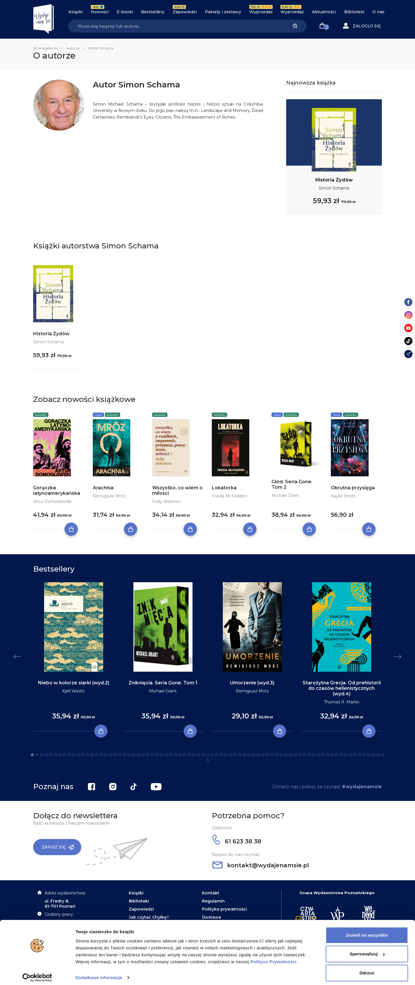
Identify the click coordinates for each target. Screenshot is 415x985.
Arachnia (103, 487)
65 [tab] (327, 754)
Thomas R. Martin (341, 702)
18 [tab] (110, 754)
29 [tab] (161, 754)
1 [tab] (32, 754)
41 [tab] (216, 754)
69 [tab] (345, 754)
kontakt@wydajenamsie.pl (260, 865)
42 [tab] (221, 754)
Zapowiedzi (185, 11)
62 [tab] (313, 754)
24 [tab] (138, 754)
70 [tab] (350, 754)
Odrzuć (366, 969)
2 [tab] (36, 754)
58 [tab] (295, 754)
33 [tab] (179, 754)
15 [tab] (96, 754)
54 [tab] (276, 754)
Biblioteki (354, 11)
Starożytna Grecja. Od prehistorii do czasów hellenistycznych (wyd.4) (342, 688)
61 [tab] (309, 754)
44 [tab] (230, 754)
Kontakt (210, 893)
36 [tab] (193, 754)
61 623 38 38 (236, 841)
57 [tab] (290, 754)
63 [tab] (318, 754)
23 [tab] (133, 754)
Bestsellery (153, 11)
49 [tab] (253, 754)
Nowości (100, 11)
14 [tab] (92, 754)
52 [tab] (267, 754)
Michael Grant (285, 495)
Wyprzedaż (261, 11)
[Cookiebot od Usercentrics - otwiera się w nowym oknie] (37, 973)
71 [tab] (355, 754)
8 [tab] (64, 754)
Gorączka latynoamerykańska (56, 490)
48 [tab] (249, 754)
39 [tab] (207, 754)
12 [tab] (83, 754)
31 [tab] (170, 754)
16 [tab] (101, 754)
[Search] (176, 26)
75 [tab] (373, 754)
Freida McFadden (229, 496)
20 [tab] (119, 754)
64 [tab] (322, 754)
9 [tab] (69, 754)
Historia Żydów (334, 180)
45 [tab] (235, 754)
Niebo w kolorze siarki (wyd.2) (73, 683)
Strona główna (45, 48)
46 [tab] (239, 754)
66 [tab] (332, 754)
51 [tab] (262, 754)
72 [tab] (359, 754)
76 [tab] (378, 754)
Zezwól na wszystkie (367, 931)
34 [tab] (184, 754)
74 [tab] (368, 754)
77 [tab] (382, 754)
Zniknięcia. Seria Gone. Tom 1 (163, 683)
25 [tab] (143, 754)
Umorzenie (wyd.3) (252, 683)
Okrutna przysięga (353, 487)
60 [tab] (304, 754)
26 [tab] (147, 754)
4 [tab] (46, 754)
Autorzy (73, 48)
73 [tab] (364, 754)
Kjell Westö (73, 691)
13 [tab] (87, 754)
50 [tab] (258, 754)
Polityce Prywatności (273, 957)
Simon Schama (334, 188)
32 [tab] (175, 754)
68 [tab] (341, 754)
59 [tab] (299, 754)
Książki (75, 11)
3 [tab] (41, 754)
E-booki (125, 11)
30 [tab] (166, 754)
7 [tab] (60, 754)
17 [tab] (106, 754)
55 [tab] (281, 754)
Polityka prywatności (224, 909)
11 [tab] (78, 754)
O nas (378, 11)
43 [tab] (226, 754)
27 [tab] (152, 754)
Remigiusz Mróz (109, 496)
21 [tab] (124, 754)
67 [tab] (336, 754)
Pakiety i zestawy (223, 11)
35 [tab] (189, 754)
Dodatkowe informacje (99, 973)
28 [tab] (156, 754)
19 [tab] (115, 754)
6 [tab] (55, 754)
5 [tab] (50, 754)
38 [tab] (202, 754)
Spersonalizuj (367, 949)
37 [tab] (198, 754)
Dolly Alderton (166, 501)
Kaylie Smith (343, 496)
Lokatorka (224, 487)
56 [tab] (285, 754)
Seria (98, 414)
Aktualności (324, 11)
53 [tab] (272, 754)
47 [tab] (244, 754)
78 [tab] (207, 760)
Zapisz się (58, 847)
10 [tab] (73, 754)
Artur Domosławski (52, 501)
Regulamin (213, 901)
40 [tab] (212, 754)
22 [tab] (129, 754)
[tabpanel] (73, 657)
